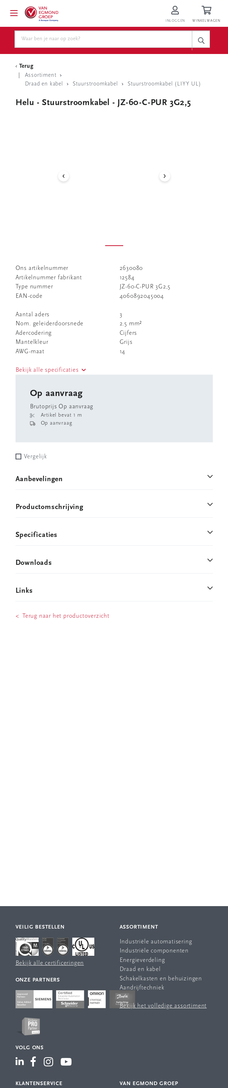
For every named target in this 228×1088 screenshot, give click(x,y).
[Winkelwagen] (207, 14)
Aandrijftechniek (142, 988)
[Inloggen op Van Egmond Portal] (175, 14)
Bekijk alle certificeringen (50, 963)
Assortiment (139, 927)
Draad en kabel (140, 969)
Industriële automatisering (156, 942)
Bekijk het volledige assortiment (163, 1006)
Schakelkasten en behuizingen (161, 979)
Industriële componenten (154, 951)
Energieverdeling (142, 960)
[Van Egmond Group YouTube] (66, 1062)
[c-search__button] (201, 40)
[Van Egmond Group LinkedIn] (21, 1062)
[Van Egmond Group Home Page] (42, 13)
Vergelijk (35, 457)
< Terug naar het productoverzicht (62, 616)
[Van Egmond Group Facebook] (33, 1062)
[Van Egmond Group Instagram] (48, 1062)
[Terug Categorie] (26, 66)
